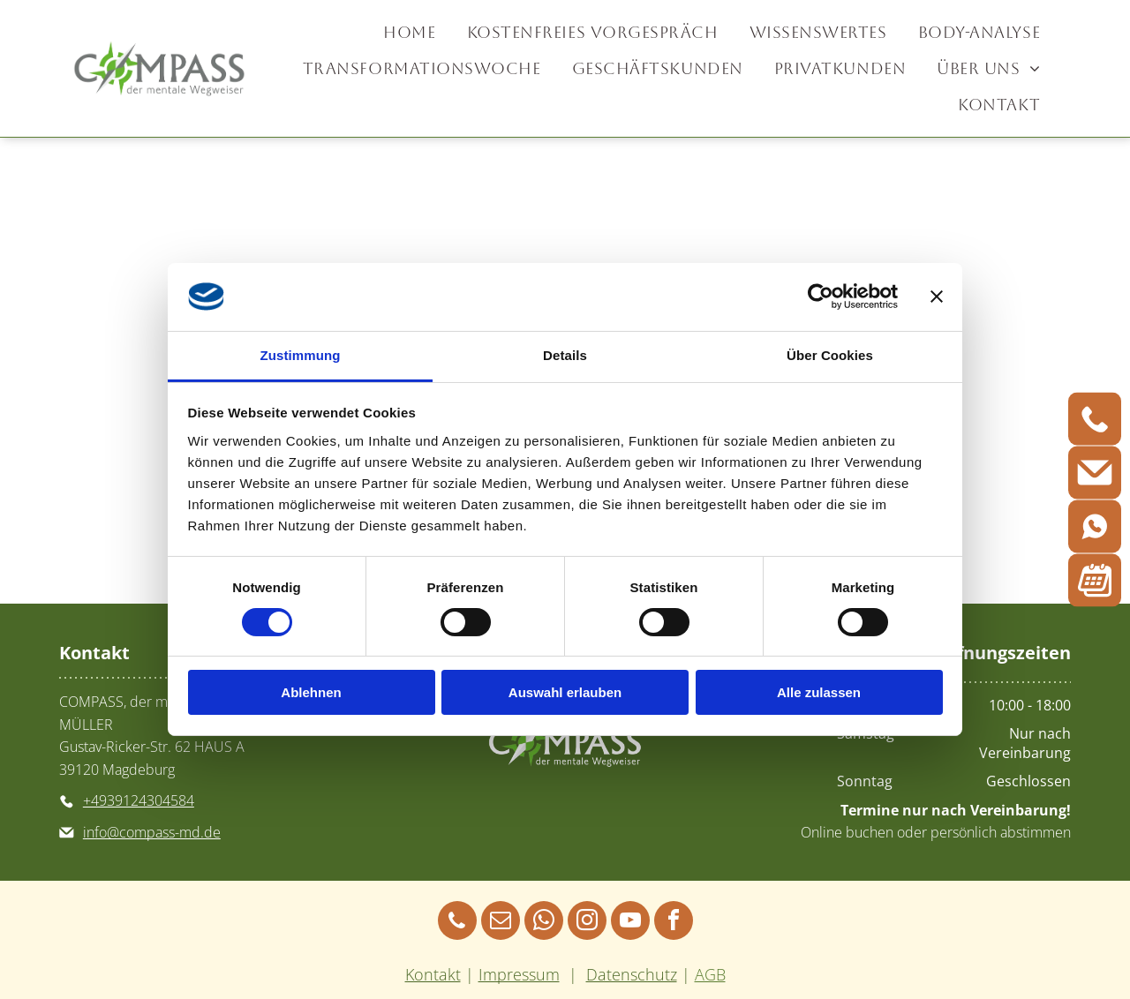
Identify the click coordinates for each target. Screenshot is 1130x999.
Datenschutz (631, 974)
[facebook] (673, 922)
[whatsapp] (543, 922)
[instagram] (587, 922)
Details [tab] (565, 355)
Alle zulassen (819, 692)
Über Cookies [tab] (830, 355)
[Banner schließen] (936, 296)
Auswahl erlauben (565, 692)
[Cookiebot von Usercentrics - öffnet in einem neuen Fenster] (820, 296)
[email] (500, 922)
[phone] (457, 922)
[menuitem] (411, 32)
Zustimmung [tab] (300, 355)
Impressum (519, 974)
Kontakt (433, 974)
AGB (710, 974)
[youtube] (630, 922)
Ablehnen (311, 692)
